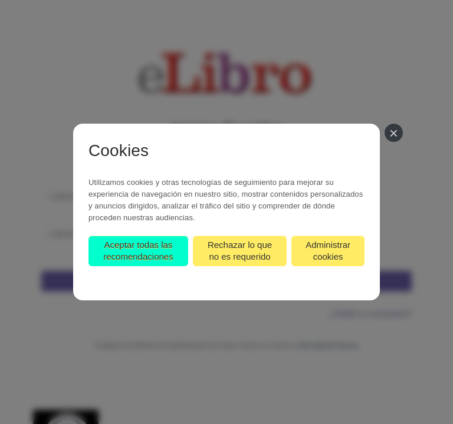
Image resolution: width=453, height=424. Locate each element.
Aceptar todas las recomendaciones (138, 250)
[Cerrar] (394, 133)
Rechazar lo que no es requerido (240, 250)
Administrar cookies (328, 250)
